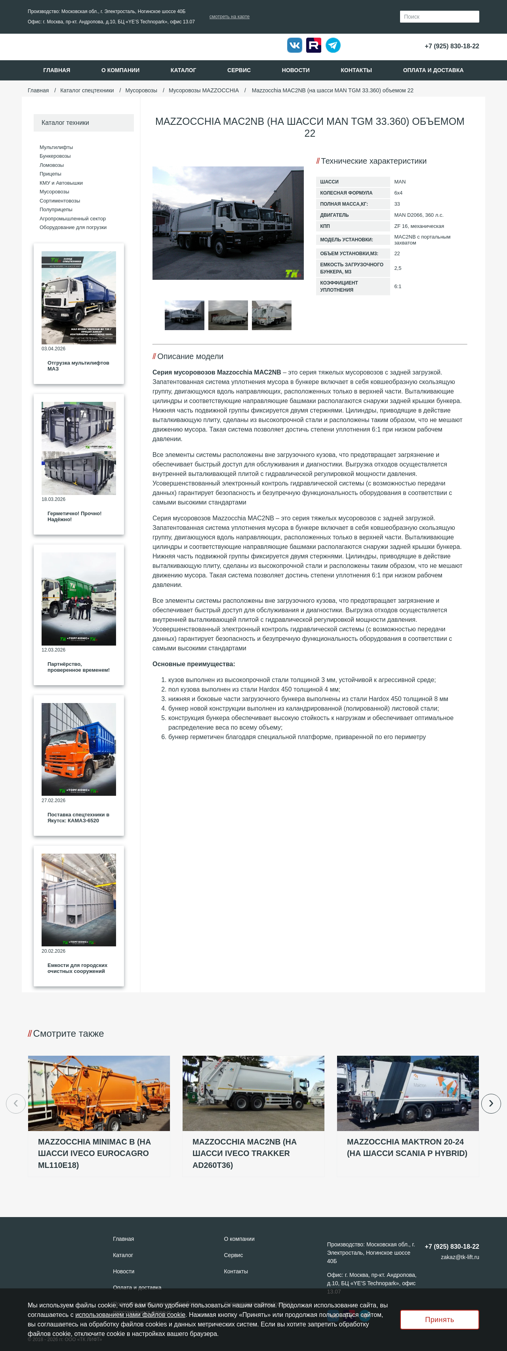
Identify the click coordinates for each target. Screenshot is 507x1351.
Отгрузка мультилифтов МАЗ (78, 366)
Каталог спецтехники (87, 90)
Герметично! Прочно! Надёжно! (75, 516)
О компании (120, 70)
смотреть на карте (230, 16)
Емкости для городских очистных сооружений (77, 968)
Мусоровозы (141, 90)
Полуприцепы (56, 209)
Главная (56, 70)
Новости (296, 70)
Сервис (239, 70)
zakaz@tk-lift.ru (460, 1257)
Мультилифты (56, 147)
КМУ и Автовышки (61, 183)
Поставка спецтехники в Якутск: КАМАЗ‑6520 (78, 818)
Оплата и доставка (433, 70)
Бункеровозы (55, 156)
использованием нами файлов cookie (130, 1314)
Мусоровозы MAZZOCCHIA (204, 90)
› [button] (491, 1102)
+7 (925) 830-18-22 (452, 46)
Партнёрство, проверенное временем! (79, 667)
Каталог (183, 70)
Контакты (356, 70)
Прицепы (50, 174)
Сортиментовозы (60, 201)
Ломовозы (52, 165)
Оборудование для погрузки (73, 227)
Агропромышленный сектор (73, 219)
